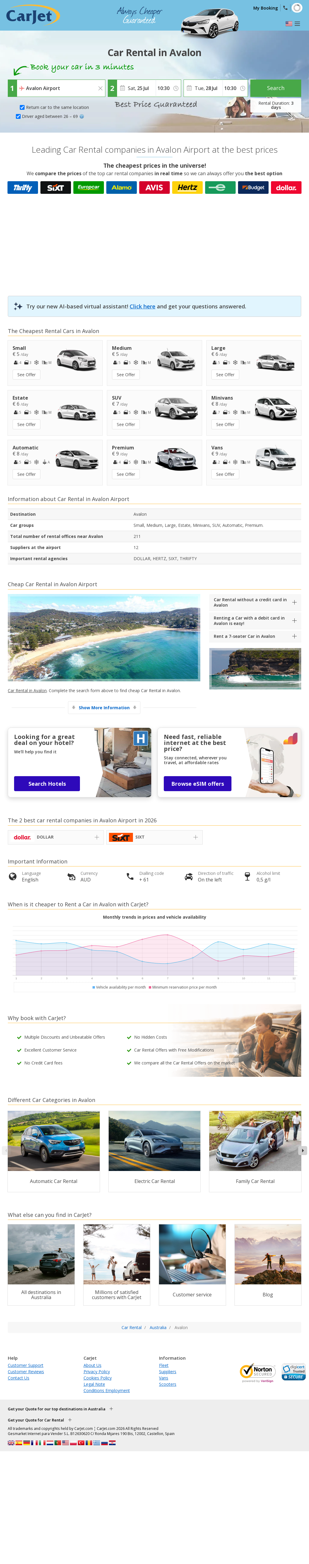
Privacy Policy (97, 1371)
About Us (93, 1365)
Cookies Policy (98, 1378)
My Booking (265, 8)
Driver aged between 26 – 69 (53, 116)
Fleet (164, 1365)
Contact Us (18, 1378)
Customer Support (25, 1365)
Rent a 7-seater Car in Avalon (244, 636)
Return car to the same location (57, 107)
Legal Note (94, 1384)
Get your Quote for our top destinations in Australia (56, 1409)
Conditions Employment (107, 1390)
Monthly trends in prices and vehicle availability (154, 917)
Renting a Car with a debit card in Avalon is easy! (249, 620)
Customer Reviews (26, 1371)
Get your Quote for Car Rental (36, 1420)
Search (275, 88)
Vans (163, 1378)
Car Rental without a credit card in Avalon (250, 602)
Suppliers (167, 1371)
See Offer (26, 374)
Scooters (167, 1384)
